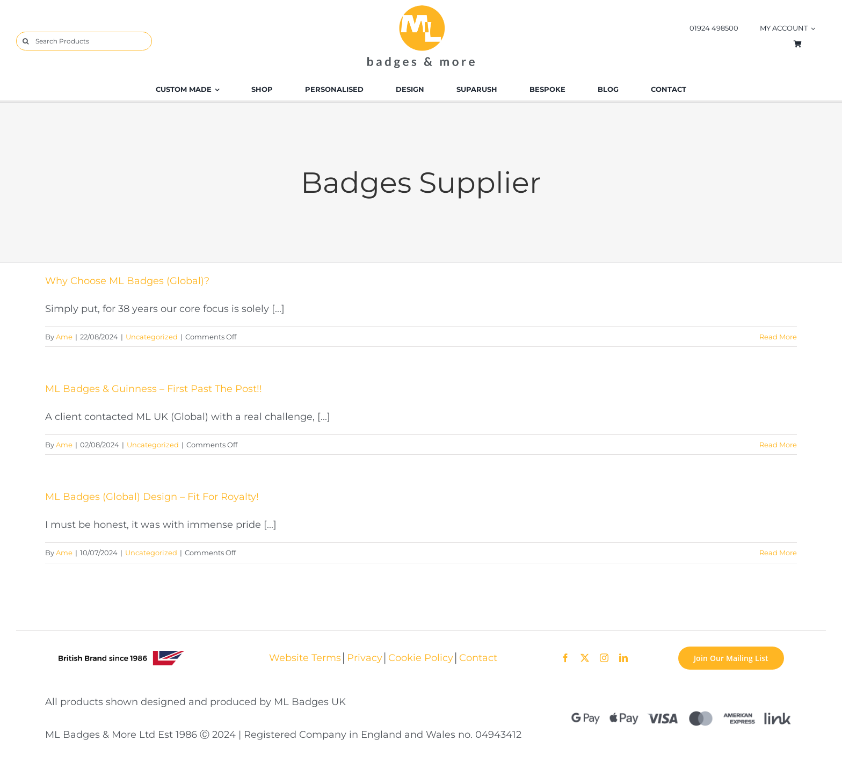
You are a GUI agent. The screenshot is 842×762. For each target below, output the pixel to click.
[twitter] (584, 658)
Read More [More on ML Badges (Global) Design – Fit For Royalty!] (778, 552)
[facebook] (565, 658)
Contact (478, 657)
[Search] (25, 41)
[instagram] (604, 658)
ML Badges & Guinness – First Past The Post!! (153, 388)
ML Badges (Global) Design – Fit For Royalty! (152, 496)
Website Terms (305, 657)
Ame (64, 336)
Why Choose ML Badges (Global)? (127, 280)
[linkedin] (623, 658)
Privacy (364, 657)
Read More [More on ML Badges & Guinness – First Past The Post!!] (778, 444)
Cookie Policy (420, 657)
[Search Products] (84, 41)
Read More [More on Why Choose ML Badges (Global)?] (778, 336)
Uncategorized (152, 336)
